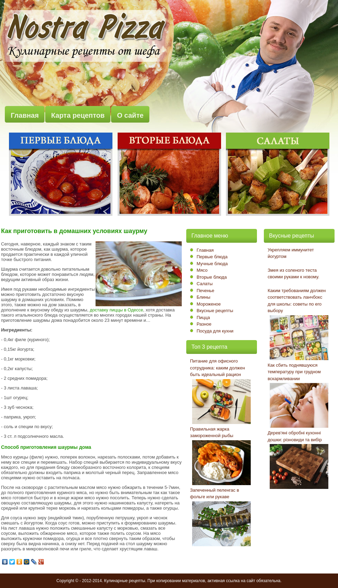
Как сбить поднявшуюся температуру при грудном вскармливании (294, 372)
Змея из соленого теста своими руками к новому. (293, 274)
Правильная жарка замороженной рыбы (211, 432)
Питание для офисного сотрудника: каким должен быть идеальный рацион (217, 367)
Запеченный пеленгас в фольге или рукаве (214, 494)
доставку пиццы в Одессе (116, 309)
